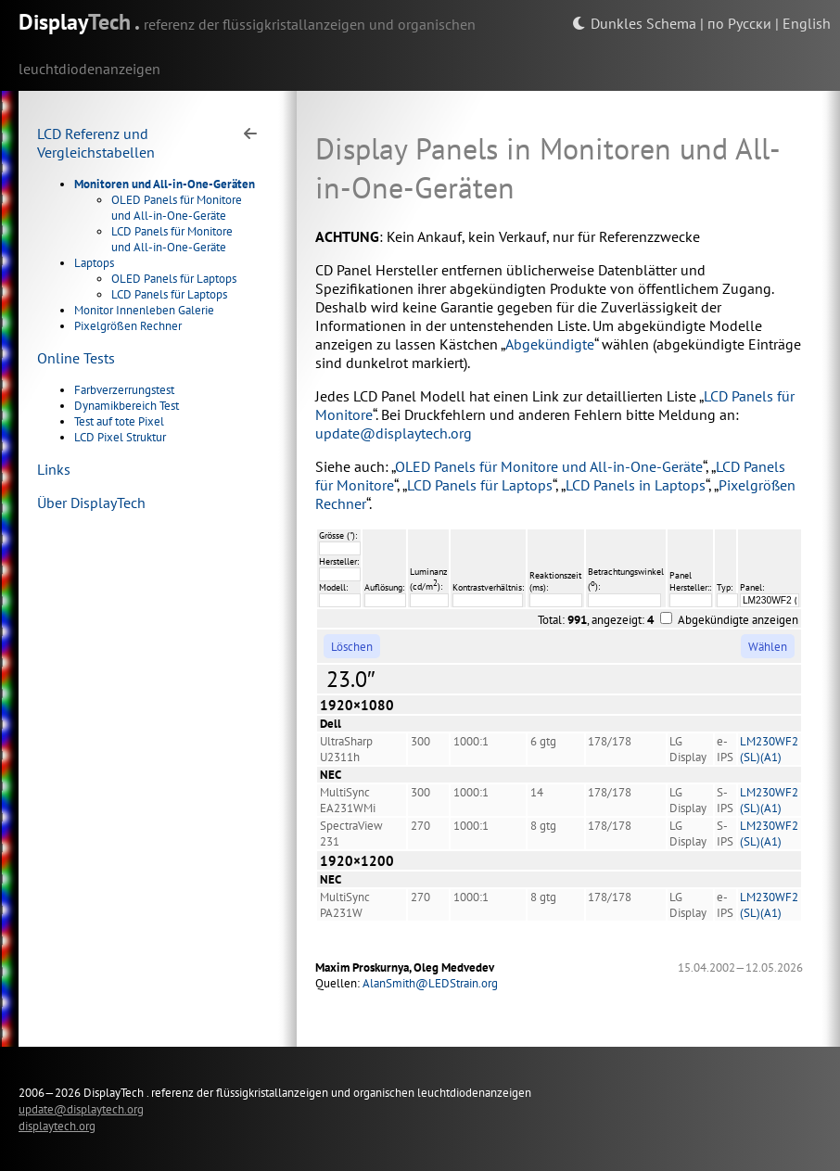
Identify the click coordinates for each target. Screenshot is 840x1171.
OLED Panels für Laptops (173, 278)
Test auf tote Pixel (119, 421)
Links (53, 469)
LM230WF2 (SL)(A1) (769, 749)
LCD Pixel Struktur (120, 437)
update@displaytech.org (393, 433)
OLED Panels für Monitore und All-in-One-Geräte (176, 207)
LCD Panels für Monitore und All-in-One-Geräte (172, 239)
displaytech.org (57, 1125)
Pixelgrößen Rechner (128, 326)
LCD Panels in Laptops (636, 485)
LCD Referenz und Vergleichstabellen (96, 142)
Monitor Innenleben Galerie (144, 310)
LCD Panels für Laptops (169, 294)
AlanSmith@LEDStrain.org (430, 983)
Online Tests (76, 358)
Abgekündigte (549, 344)
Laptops (94, 263)
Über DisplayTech (91, 502)
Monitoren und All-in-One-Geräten (164, 184)
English (807, 23)
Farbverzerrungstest (124, 390)
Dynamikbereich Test (126, 406)
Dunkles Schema (634, 23)
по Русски (739, 23)
